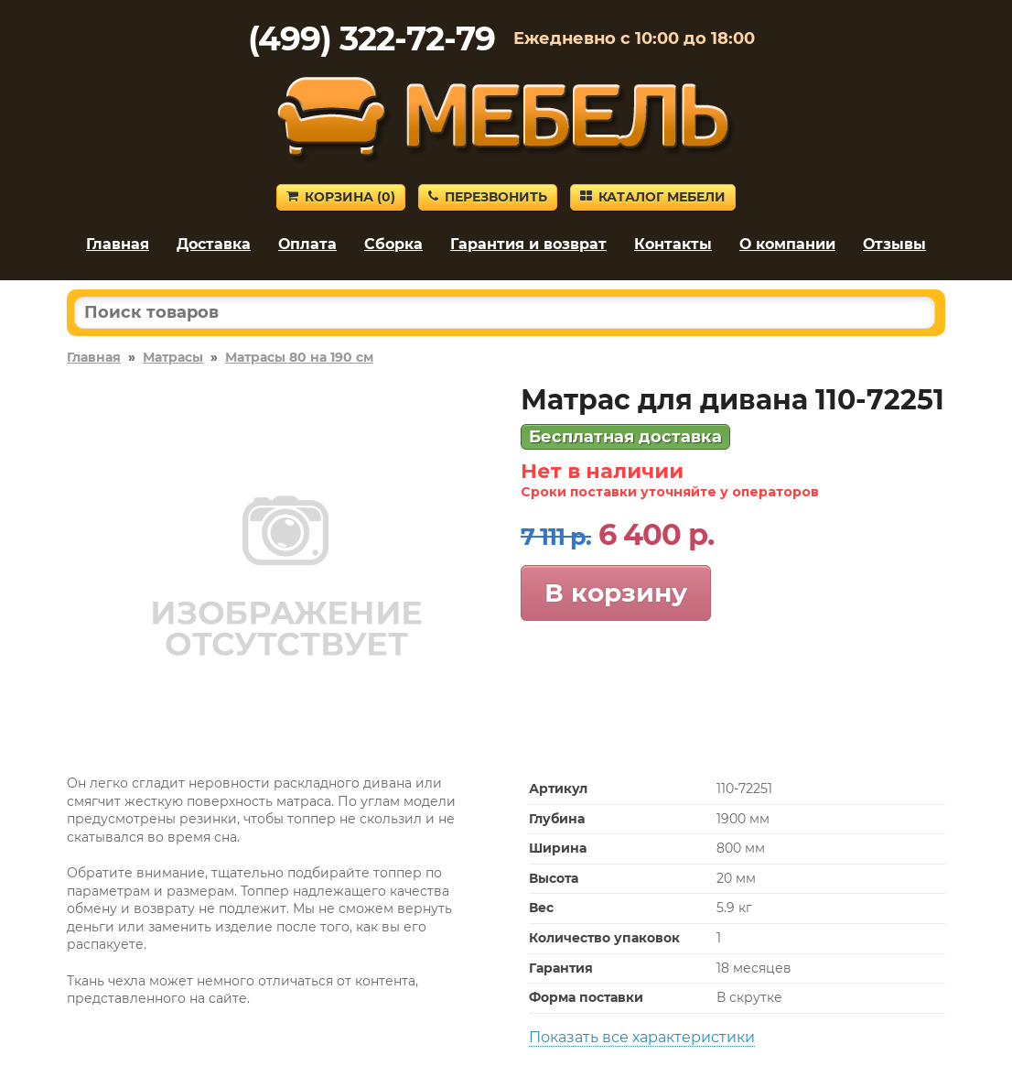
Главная (117, 244)
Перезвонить (487, 197)
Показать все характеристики (642, 1037)
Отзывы (894, 244)
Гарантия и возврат (528, 244)
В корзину (615, 592)
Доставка (214, 244)
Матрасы (173, 357)
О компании (787, 244)
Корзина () (340, 197)
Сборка (393, 244)
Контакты (673, 244)
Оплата (307, 244)
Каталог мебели (653, 197)
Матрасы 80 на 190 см (299, 357)
